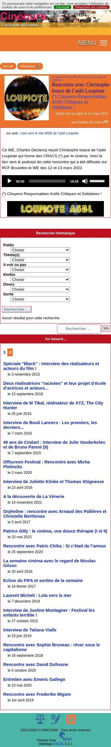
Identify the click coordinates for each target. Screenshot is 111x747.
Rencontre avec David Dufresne (35, 664)
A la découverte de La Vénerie (33, 496)
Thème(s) (11, 255)
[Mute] (85, 181)
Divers (9, 284)
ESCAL (58, 744)
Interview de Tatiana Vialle (30, 630)
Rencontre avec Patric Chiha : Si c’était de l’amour (54, 546)
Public (8, 245)
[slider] (47, 181)
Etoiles (9, 275)
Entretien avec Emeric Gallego (34, 679)
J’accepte (62, 7)
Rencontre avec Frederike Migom (37, 694)
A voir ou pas (14, 265)
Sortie (8, 294)
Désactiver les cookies (91, 7)
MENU (87, 42)
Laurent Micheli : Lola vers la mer (37, 595)
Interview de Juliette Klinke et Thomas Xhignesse (53, 481)
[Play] (9, 181)
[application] (55, 181)
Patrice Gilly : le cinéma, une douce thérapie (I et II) (55, 531)
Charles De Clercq (90, 122)
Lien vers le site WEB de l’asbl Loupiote (50, 133)
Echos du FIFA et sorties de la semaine (43, 580)
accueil (8, 66)
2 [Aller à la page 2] (10, 352)
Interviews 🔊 (30, 66)
